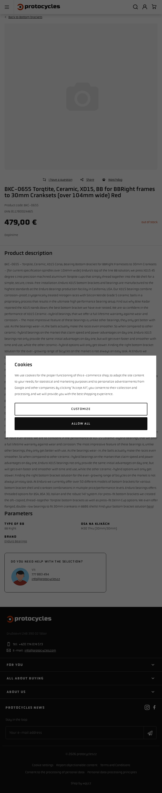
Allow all (81, 423)
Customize (81, 409)
